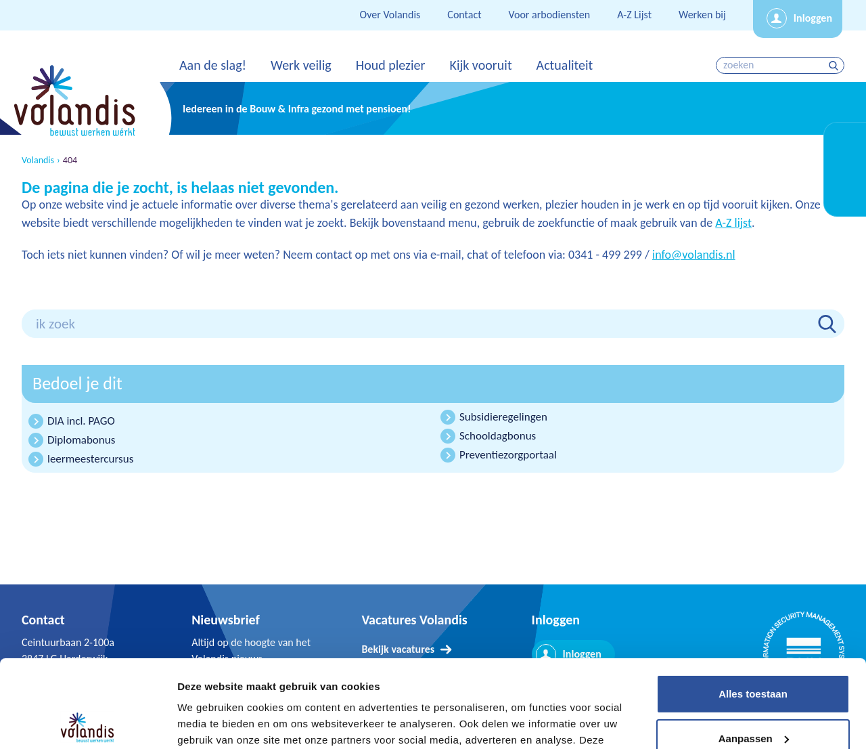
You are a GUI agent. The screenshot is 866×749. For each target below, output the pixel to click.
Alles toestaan (753, 606)
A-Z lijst (733, 222)
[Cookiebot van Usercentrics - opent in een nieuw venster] (87, 722)
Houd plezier (391, 65)
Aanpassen (754, 650)
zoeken (835, 65)
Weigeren (752, 695)
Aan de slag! (212, 65)
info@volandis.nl (693, 254)
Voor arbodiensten (550, 14)
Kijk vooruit (480, 65)
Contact (464, 14)
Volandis (38, 160)
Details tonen (209, 722)
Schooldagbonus (497, 436)
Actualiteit (565, 65)
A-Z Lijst (634, 14)
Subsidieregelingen (503, 417)
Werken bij (702, 14)
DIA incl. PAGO (81, 421)
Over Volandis (390, 14)
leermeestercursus (90, 459)
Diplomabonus (81, 440)
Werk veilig (301, 65)
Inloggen (813, 18)
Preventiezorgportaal (508, 455)
